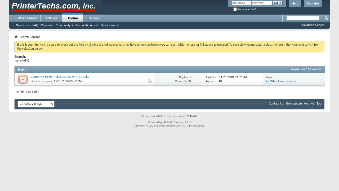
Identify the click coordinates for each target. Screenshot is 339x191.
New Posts (23, 25)
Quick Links (108, 25)
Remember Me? (244, 9)
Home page (294, 103)
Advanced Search (312, 25)
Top (319, 103)
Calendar (47, 25)
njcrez (48, 81)
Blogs (94, 18)
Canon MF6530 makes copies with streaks (60, 77)
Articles (51, 18)
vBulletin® (169, 122)
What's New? (27, 18)
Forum (73, 18)
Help (295, 3)
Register (312, 3)
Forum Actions (85, 25)
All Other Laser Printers (281, 81)
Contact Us (276, 103)
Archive (309, 103)
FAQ (35, 25)
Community (63, 25)
